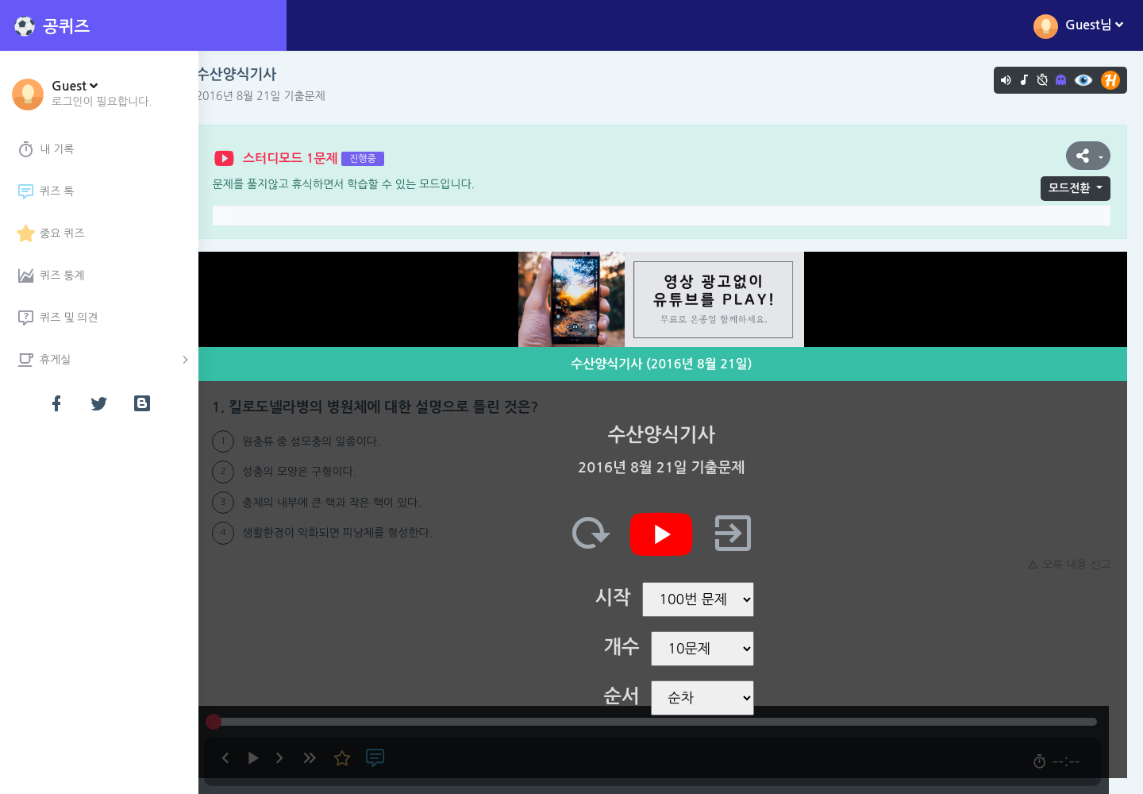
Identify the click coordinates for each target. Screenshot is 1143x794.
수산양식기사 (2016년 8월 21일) (670, 364)
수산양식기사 (254, 74)
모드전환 (1070, 188)
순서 (630, 696)
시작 (622, 597)
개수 (630, 647)
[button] (102, 93)
